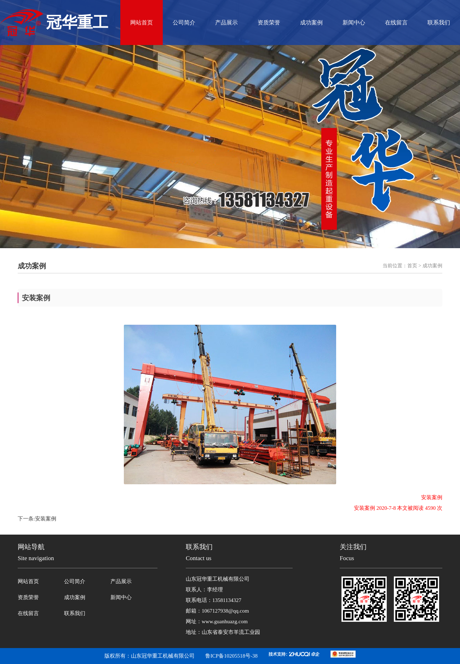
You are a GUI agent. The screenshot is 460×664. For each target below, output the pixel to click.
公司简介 (184, 22)
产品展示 (226, 22)
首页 (412, 265)
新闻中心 (354, 22)
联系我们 (438, 22)
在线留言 (396, 22)
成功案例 (311, 22)
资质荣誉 (269, 22)
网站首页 (141, 22)
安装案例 (45, 518)
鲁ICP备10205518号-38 (231, 656)
